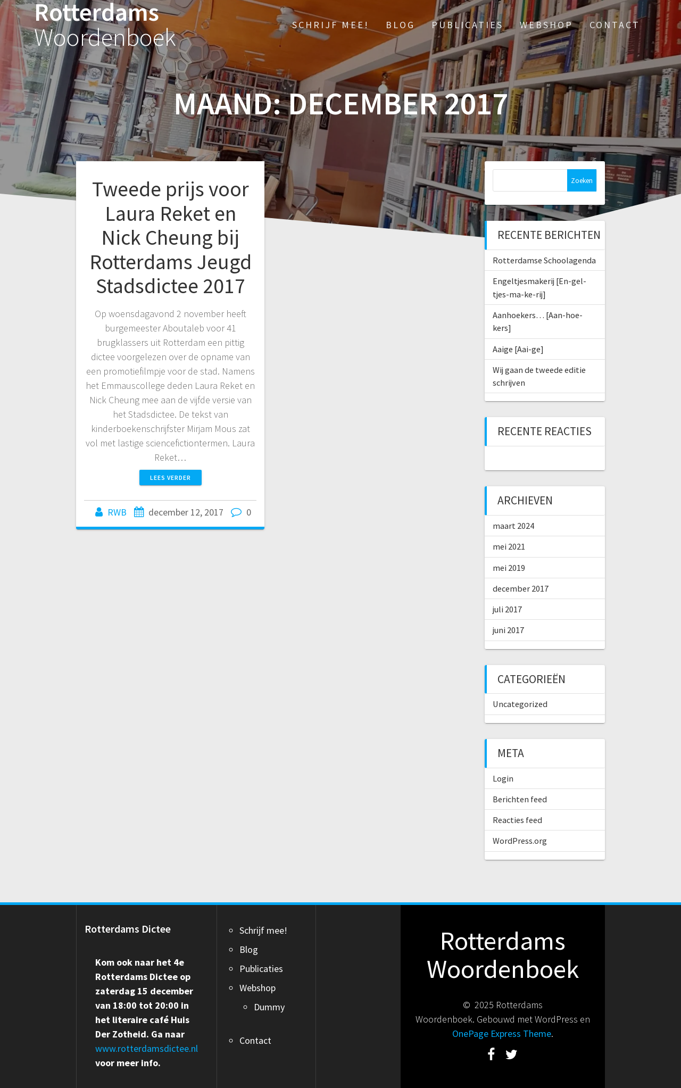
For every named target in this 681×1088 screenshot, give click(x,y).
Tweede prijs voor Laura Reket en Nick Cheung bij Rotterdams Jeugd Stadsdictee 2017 (170, 237)
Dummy (269, 1007)
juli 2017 (507, 609)
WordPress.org (520, 840)
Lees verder (170, 477)
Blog (400, 25)
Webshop (546, 25)
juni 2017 (508, 630)
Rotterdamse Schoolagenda (544, 260)
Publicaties (467, 25)
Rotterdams (105, 25)
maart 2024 (513, 525)
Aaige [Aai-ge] (518, 349)
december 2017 (521, 588)
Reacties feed (517, 820)
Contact (614, 25)
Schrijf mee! (330, 25)
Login (503, 778)
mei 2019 (509, 567)
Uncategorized (520, 704)
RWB (117, 512)
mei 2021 (509, 546)
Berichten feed (520, 799)
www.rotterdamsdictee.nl (146, 1048)
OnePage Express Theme (501, 1033)
